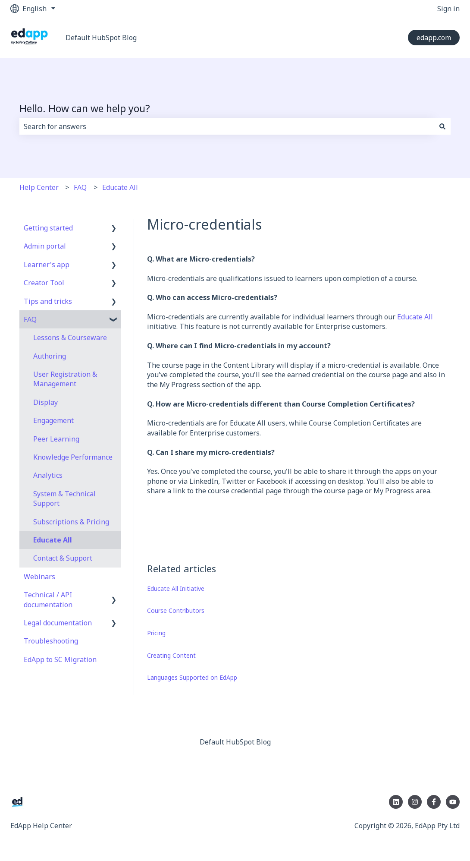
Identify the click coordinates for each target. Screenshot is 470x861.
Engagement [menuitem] (53, 420)
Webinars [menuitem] (39, 576)
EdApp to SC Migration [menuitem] (60, 659)
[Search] (442, 126)
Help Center (39, 187)
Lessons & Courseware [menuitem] (70, 337)
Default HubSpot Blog (101, 37)
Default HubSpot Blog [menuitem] (235, 742)
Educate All (120, 187)
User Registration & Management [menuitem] (65, 378)
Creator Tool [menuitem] (44, 282)
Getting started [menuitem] (48, 228)
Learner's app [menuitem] (46, 264)
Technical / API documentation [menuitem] (48, 599)
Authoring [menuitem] (49, 356)
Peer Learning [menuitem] (56, 439)
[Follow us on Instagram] (415, 802)
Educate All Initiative (175, 588)
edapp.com (434, 37)
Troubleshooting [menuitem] (51, 641)
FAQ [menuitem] (30, 319)
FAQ (80, 187)
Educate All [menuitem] (52, 540)
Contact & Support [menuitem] (62, 558)
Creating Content (171, 655)
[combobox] (226, 126)
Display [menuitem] (45, 402)
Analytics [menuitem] (48, 475)
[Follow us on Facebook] (434, 802)
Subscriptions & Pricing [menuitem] (71, 522)
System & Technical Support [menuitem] (64, 498)
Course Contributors (175, 610)
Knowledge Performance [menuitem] (73, 457)
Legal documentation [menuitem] (58, 623)
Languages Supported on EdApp (192, 677)
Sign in (448, 8)
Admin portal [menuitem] (45, 246)
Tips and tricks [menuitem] (48, 301)
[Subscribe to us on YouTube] (453, 802)
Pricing (156, 633)
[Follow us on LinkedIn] (396, 802)
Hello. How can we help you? (84, 108)
